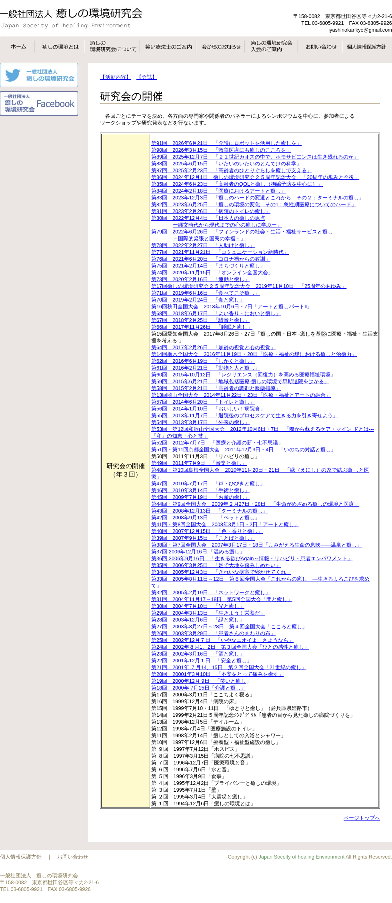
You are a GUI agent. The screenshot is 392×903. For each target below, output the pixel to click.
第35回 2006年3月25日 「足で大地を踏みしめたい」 (216, 565)
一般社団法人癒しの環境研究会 (71, 18)
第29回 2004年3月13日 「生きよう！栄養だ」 (208, 613)
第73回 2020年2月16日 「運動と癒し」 (200, 279)
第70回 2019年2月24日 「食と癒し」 (197, 300)
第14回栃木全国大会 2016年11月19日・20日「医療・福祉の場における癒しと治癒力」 (254, 354)
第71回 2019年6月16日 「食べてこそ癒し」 (205, 293)
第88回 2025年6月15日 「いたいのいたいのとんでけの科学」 (226, 164)
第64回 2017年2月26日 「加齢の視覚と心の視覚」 (213, 347)
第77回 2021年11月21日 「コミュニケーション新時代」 (220, 252)
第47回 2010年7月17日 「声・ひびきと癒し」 (208, 484)
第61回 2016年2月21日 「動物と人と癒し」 (205, 368)
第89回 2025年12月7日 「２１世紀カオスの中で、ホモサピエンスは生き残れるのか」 (255, 157)
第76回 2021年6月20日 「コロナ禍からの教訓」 (210, 259)
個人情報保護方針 (21, 857)
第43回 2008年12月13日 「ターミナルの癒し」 (209, 511)
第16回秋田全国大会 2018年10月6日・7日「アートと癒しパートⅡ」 (231, 307)
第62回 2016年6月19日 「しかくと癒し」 (203, 361)
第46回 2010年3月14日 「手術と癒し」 (200, 490)
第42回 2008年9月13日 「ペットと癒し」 (205, 518)
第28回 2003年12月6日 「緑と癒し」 (197, 620)
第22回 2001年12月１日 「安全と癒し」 (201, 661)
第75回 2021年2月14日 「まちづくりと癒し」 (208, 266)
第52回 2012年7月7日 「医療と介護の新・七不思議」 (217, 443)
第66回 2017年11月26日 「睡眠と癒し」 (201, 327)
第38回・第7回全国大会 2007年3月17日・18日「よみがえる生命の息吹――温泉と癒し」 (256, 545)
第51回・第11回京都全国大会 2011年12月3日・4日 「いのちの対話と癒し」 (243, 449)
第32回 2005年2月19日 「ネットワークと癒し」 (210, 592)
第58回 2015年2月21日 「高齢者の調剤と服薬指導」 (216, 388)
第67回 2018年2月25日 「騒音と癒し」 (200, 320)
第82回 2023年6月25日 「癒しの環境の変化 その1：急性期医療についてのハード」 (253, 204)
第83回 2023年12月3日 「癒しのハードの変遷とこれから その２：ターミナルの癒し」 (257, 198)
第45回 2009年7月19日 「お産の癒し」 (200, 497)
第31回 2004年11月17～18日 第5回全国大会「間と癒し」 (221, 599)
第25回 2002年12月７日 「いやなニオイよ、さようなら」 (222, 640)
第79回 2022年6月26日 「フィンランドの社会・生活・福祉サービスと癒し (264, 235)
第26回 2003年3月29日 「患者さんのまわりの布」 (213, 633)
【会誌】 (146, 77)
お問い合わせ (72, 857)
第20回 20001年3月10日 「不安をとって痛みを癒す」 (217, 674)
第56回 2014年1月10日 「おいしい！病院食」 (208, 409)
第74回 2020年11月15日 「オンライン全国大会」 (212, 272)
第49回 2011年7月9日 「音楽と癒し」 (199, 463)
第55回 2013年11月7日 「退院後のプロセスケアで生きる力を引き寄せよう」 (244, 415)
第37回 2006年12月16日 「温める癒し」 (198, 552)
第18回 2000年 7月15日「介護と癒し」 (198, 688)
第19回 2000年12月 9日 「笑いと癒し (198, 681)
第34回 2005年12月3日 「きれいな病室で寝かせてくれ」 (221, 572)
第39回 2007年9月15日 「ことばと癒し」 (203, 538)
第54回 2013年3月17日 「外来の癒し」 (200, 422)
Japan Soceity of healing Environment (301, 857)
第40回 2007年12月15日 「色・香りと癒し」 (207, 531)
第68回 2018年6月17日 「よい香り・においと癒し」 (216, 313)
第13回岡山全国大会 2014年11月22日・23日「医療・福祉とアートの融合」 (241, 395)
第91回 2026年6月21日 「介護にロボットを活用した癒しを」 (226, 143)
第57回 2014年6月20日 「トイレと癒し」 (203, 402)
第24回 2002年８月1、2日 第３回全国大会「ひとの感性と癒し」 (230, 647)
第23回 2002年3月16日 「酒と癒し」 (197, 654)
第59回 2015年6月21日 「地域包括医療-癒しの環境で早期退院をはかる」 (240, 381)
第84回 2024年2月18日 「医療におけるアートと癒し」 (218, 191)
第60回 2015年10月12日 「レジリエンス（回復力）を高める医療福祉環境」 (243, 375)
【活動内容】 (115, 77)
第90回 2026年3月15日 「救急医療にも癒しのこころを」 (221, 150)
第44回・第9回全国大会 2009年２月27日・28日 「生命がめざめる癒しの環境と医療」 (255, 504)
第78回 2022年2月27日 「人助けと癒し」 (203, 245)
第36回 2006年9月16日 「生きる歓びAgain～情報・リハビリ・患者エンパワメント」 (251, 558)
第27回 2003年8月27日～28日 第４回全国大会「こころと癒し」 (229, 626)
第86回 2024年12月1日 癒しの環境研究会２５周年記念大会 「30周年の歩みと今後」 (255, 177)
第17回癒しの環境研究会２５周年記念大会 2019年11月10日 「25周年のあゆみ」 (248, 286)
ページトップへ (362, 818)
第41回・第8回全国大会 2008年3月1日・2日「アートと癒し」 (225, 524)
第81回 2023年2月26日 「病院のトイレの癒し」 (210, 211)
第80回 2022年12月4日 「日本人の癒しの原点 (264, 222)
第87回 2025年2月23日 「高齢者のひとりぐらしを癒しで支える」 (231, 170)
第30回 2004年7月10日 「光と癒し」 (197, 606)
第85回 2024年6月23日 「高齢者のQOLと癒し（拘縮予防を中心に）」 (237, 184)
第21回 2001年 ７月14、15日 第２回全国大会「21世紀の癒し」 (228, 667)
